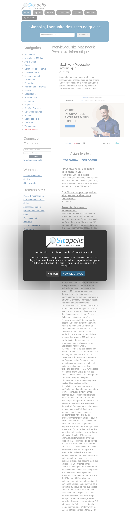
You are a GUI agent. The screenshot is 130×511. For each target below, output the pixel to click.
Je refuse (53, 274)
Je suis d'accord (72, 273)
